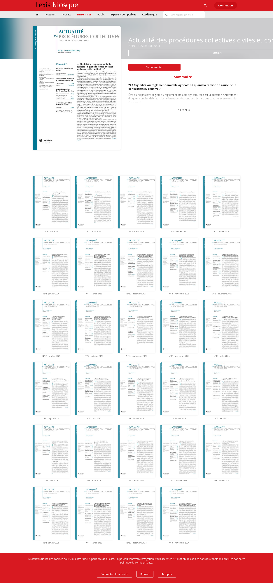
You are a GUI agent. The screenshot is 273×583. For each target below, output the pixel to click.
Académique (149, 14)
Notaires (51, 14)
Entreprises (84, 14)
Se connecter (154, 67)
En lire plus (183, 110)
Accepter (167, 574)
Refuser (145, 574)
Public (100, 14)
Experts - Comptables (123, 14)
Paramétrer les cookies (114, 574)
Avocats (66, 14)
